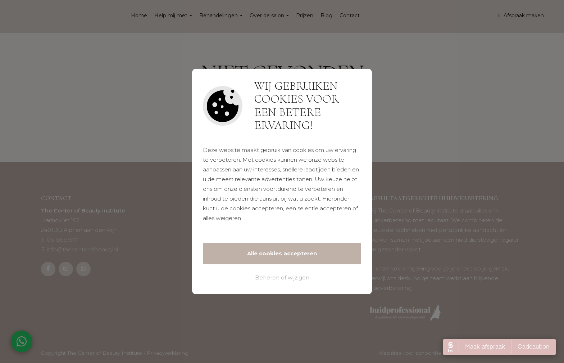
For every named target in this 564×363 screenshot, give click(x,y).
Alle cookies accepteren (282, 253)
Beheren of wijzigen (282, 277)
